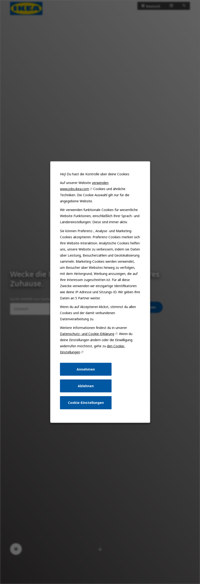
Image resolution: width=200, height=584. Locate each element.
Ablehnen (86, 386)
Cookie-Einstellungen (86, 402)
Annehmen (85, 369)
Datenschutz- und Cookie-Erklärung (87, 333)
